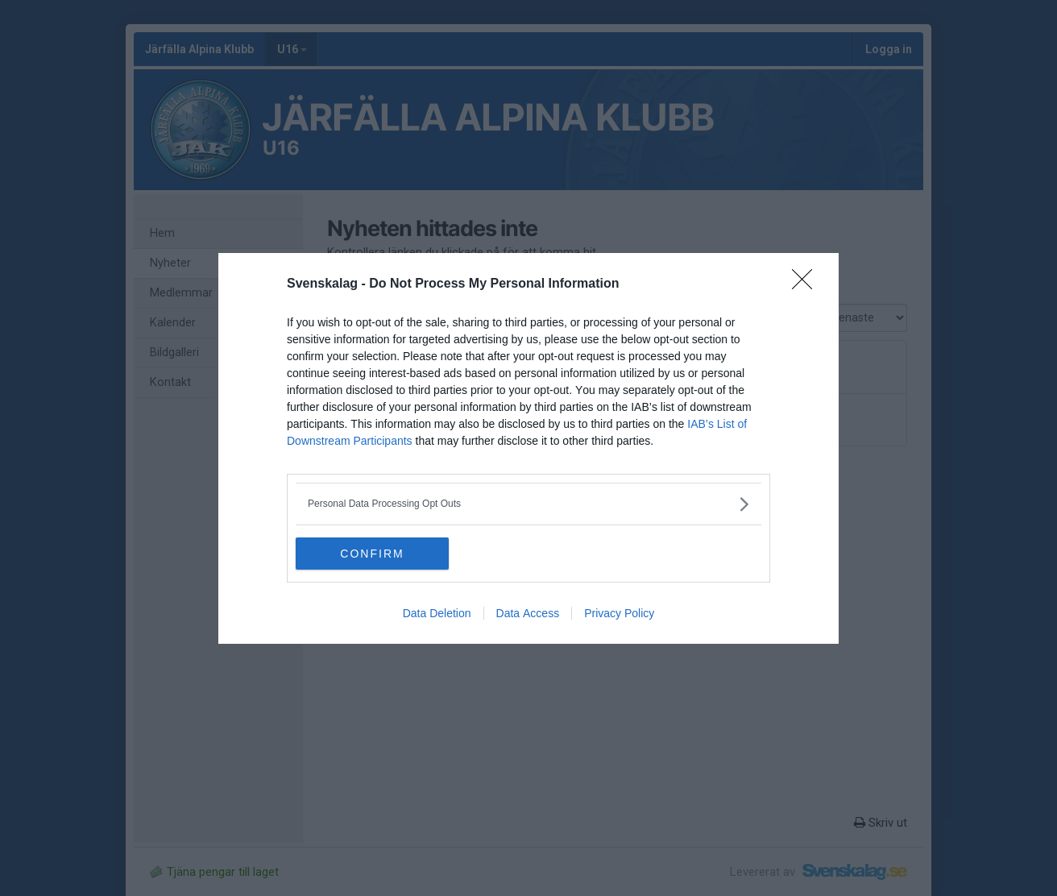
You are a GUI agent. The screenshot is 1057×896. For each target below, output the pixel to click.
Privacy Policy (619, 613)
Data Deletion (437, 613)
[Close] (807, 284)
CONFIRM (372, 552)
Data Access (528, 613)
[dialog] (528, 448)
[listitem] (528, 504)
